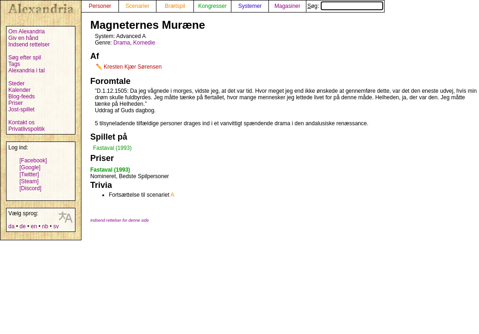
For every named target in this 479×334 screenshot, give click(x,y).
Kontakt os (21, 122)
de (22, 226)
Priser (15, 103)
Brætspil (175, 6)
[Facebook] (33, 160)
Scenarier (137, 6)
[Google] (29, 167)
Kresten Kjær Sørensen (133, 67)
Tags (14, 64)
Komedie (144, 42)
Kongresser (212, 6)
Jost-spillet (21, 109)
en (34, 226)
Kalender (19, 90)
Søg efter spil (24, 57)
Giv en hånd (23, 38)
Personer (100, 6)
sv (56, 226)
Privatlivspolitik (26, 129)
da (11, 226)
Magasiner (287, 6)
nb (45, 226)
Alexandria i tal (26, 70)
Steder (16, 83)
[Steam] (28, 181)
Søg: (345, 6)
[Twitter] (29, 174)
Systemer (250, 6)
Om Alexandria (26, 31)
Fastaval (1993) (112, 148)
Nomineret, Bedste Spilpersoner (129, 176)
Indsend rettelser (29, 44)
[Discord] (30, 188)
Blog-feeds (21, 96)
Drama (121, 42)
